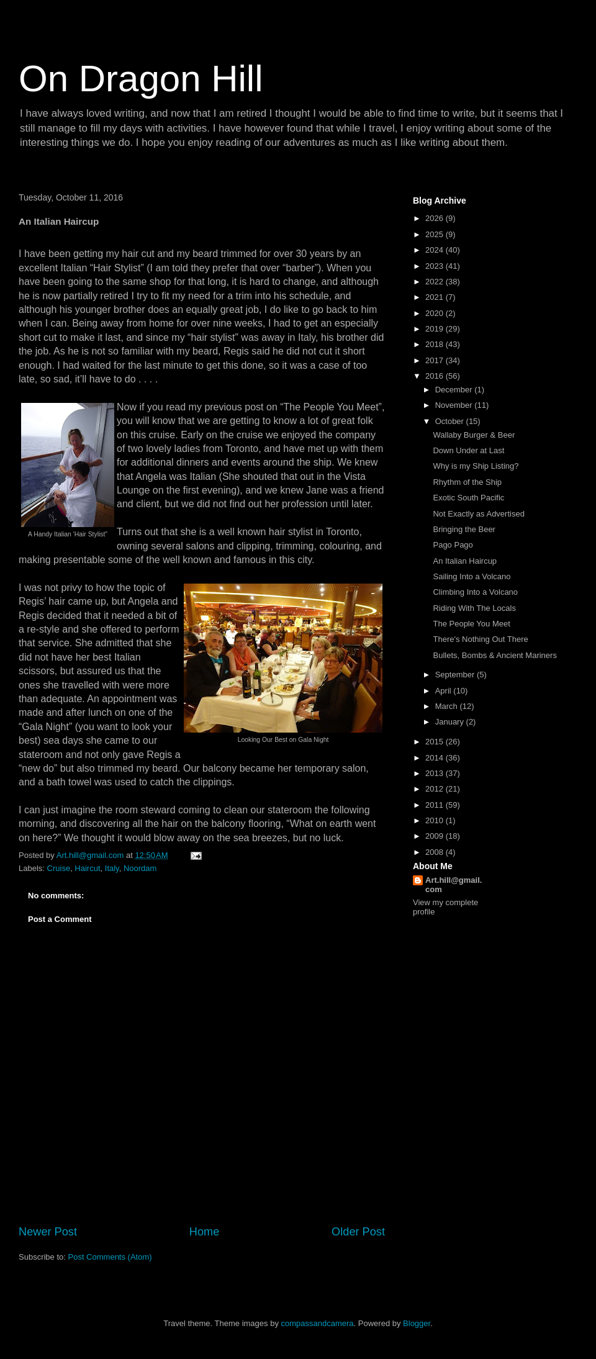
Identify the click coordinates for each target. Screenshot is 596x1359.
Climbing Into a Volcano (475, 592)
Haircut (87, 868)
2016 (435, 376)
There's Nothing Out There (480, 639)
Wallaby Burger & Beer (474, 435)
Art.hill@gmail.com (453, 884)
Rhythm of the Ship (467, 482)
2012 (435, 788)
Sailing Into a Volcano (471, 576)
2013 (435, 773)
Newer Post (48, 1232)
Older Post (358, 1232)
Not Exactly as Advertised (478, 513)
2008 (435, 852)
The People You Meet (471, 623)
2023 (435, 266)
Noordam (140, 868)
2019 (435, 328)
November (455, 405)
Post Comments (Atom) (110, 1257)
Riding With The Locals (474, 608)
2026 (435, 218)
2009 (435, 836)
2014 (435, 757)
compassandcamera (317, 1323)
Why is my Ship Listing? (475, 466)
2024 (435, 250)
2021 (435, 297)
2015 (435, 741)
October (450, 421)
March (447, 706)
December (455, 389)
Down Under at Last (468, 450)
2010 (435, 820)
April (444, 690)
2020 (435, 313)
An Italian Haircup (465, 561)
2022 (435, 281)
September (456, 674)
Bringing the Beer (464, 529)
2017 (435, 360)
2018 (435, 344)
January (450, 721)
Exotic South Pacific (468, 497)
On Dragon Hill (141, 78)
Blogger (416, 1323)
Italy (112, 868)
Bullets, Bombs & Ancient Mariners (494, 655)
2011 (435, 805)
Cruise (59, 868)
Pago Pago (452, 544)
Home (204, 1232)
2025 (435, 234)
